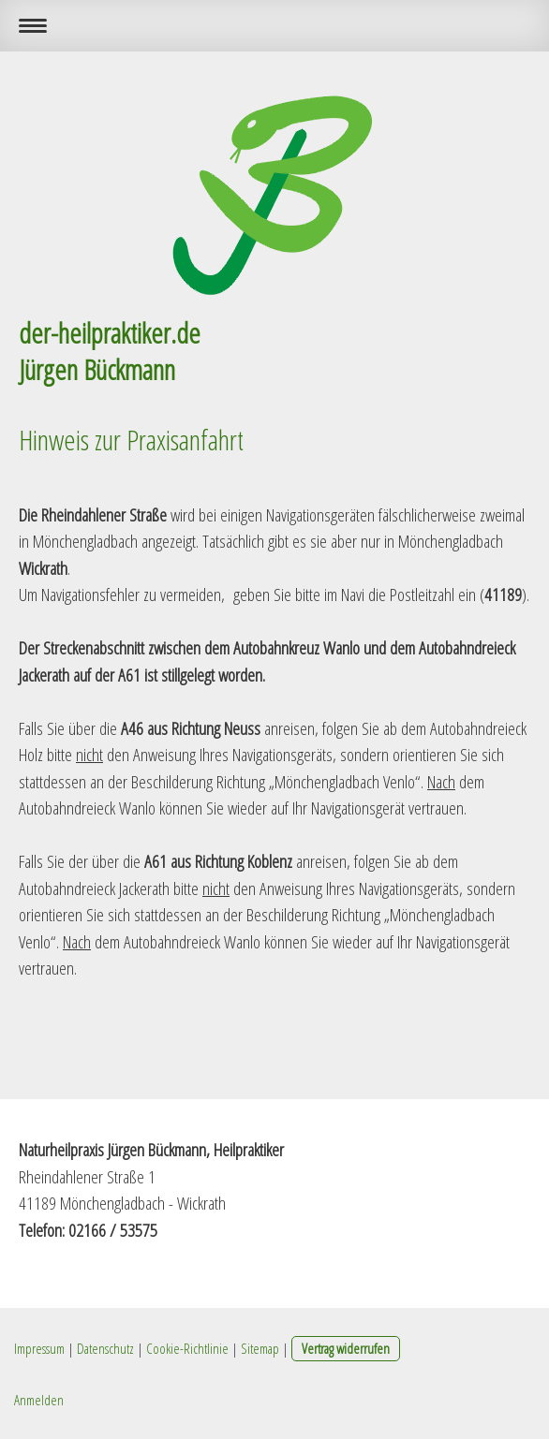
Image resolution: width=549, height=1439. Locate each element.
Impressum (39, 1348)
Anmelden (39, 1399)
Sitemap (260, 1348)
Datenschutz (105, 1348)
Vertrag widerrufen (346, 1348)
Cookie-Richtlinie (187, 1348)
